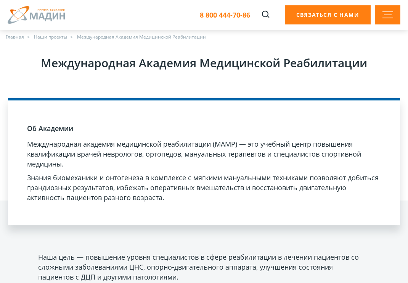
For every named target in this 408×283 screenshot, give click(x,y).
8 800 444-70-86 (225, 15)
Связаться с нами (327, 14)
